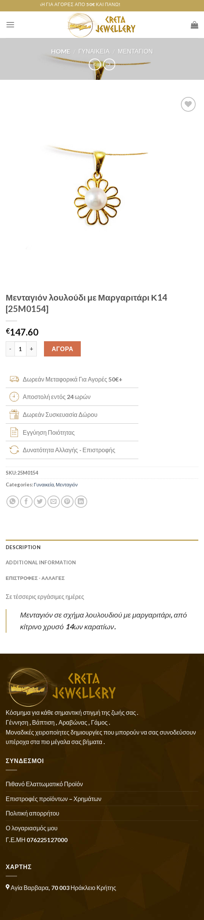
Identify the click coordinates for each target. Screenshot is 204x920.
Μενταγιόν (135, 51)
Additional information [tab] (41, 562)
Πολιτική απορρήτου (32, 813)
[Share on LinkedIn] (81, 502)
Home (60, 51)
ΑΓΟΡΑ (62, 348)
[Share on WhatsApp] (12, 502)
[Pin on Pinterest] (67, 502)
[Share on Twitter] (40, 502)
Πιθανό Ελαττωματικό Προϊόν (44, 783)
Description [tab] (23, 547)
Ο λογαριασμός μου (32, 827)
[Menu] (10, 24)
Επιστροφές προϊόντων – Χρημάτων (53, 798)
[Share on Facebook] (26, 502)
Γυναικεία (94, 51)
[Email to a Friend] (53, 502)
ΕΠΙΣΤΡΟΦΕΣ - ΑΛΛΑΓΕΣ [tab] (35, 578)
